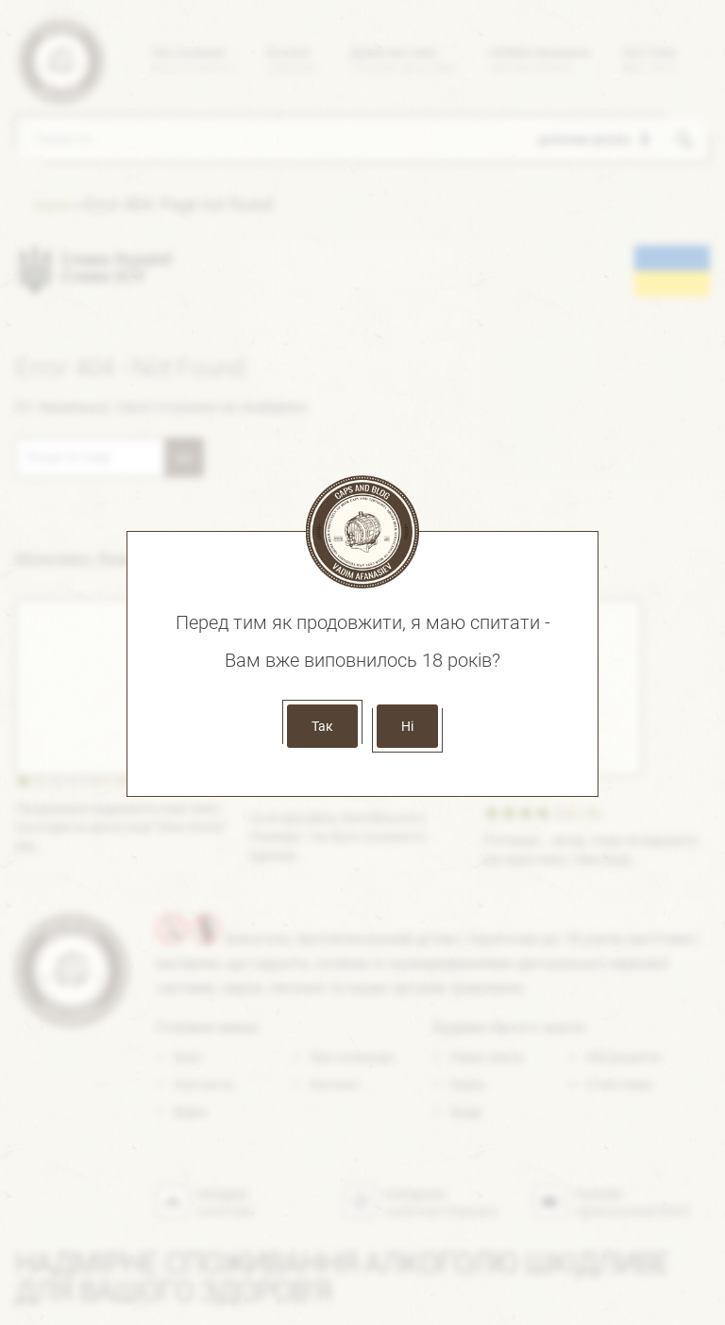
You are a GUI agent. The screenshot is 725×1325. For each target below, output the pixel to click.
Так (322, 726)
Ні (407, 726)
